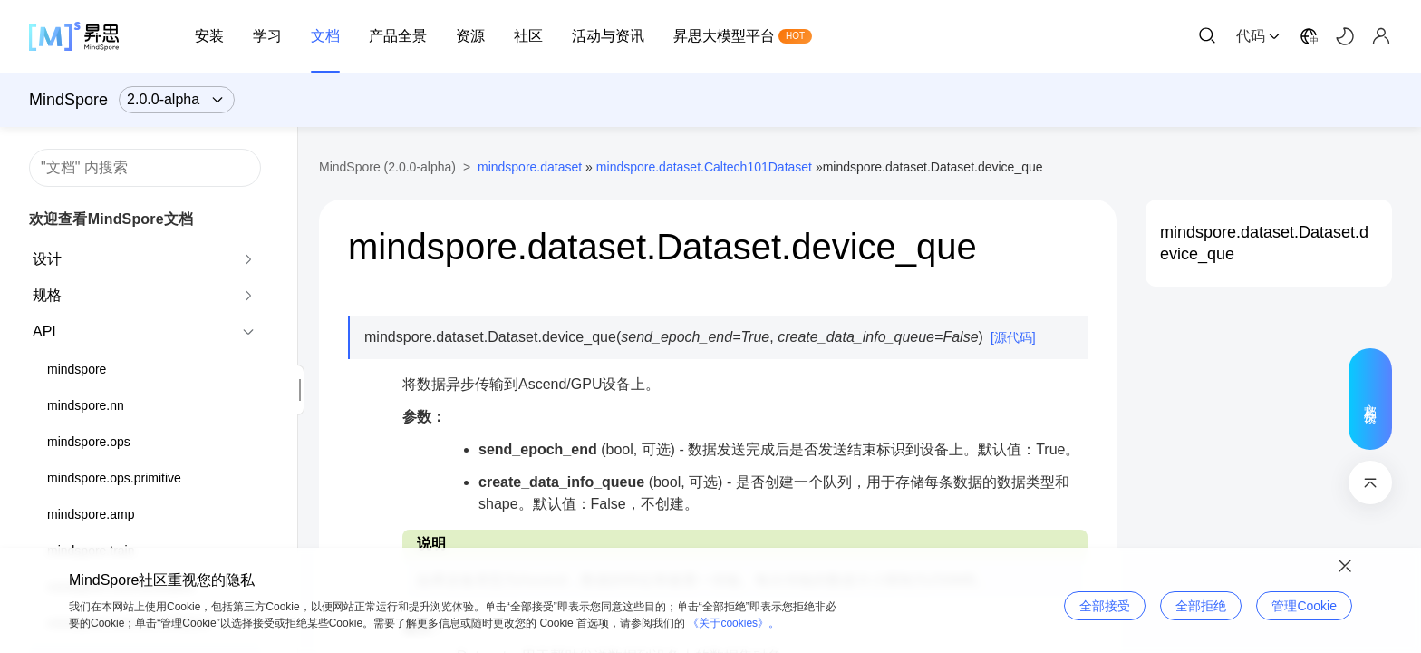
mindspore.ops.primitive (114, 478)
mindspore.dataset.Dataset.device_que (1264, 243)
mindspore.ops (88, 441)
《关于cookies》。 (733, 623)
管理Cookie (1304, 606)
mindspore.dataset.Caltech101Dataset (704, 167)
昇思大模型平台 (724, 36)
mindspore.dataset (530, 167)
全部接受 (1104, 606)
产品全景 (398, 36)
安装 (209, 36)
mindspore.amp (91, 514)
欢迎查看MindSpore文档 (111, 219)
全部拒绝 (1200, 606)
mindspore (76, 369)
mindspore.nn (85, 405)
